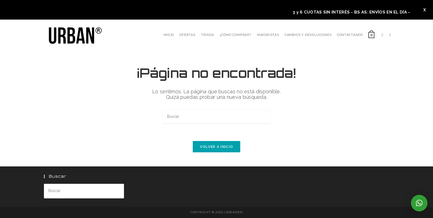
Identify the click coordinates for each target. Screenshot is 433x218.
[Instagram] (390, 35)
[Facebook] (382, 35)
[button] (419, 203)
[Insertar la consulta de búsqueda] (216, 117)
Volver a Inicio (216, 147)
